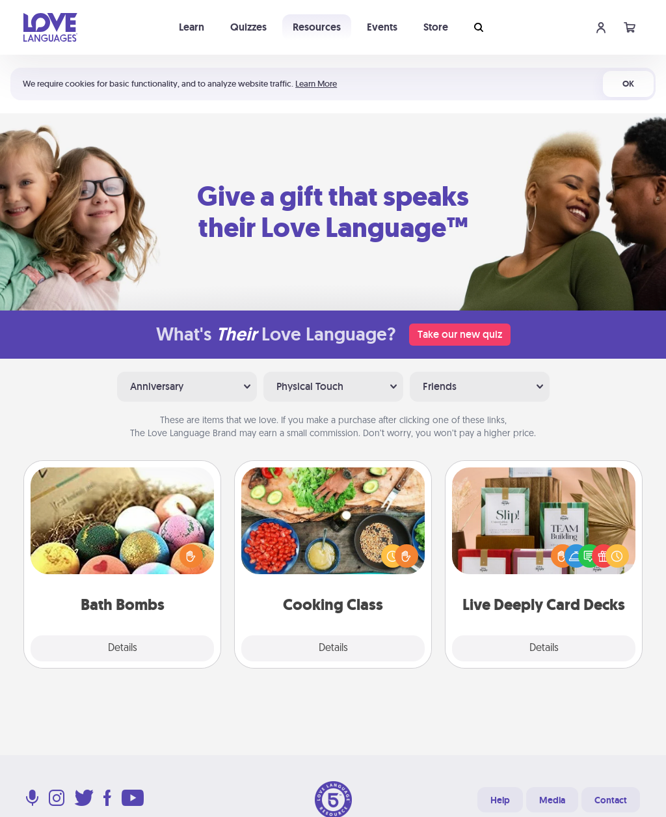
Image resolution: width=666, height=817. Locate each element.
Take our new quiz (460, 334)
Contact (610, 800)
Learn (191, 27)
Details (122, 648)
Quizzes (248, 27)
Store (435, 27)
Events (382, 27)
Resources (317, 27)
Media (552, 800)
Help (500, 800)
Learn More (316, 83)
